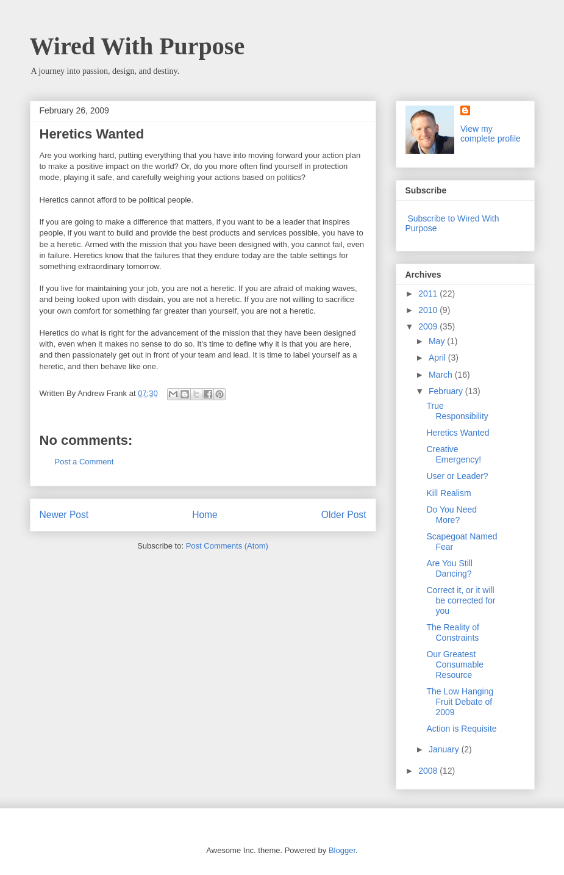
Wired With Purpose (137, 46)
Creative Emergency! (453, 454)
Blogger (342, 850)
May (438, 341)
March (442, 375)
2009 (429, 326)
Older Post (343, 515)
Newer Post (64, 515)
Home (205, 515)
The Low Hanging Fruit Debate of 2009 (459, 701)
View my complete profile (490, 133)
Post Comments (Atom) (227, 545)
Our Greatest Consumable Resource (455, 664)
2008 (429, 771)
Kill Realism (448, 493)
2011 (429, 293)
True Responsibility (457, 411)
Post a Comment (84, 461)
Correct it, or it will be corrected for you (460, 600)
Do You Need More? (451, 515)
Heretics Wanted (457, 433)
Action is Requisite (461, 728)
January (445, 749)
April (438, 357)
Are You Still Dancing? (449, 568)
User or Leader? (457, 476)
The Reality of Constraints (452, 632)
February (447, 391)
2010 (429, 310)
